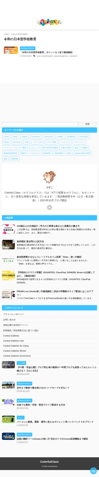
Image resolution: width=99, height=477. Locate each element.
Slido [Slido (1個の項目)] (26, 146)
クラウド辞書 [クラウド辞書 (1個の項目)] (51, 146)
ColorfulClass (49, 468)
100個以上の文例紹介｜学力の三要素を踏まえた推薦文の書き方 (50, 229)
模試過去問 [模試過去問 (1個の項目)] (59, 157)
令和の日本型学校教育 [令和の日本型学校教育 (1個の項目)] (49, 151)
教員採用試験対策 (78, 56)
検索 (87, 127)
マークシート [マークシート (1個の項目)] (9, 151)
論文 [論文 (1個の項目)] (5, 162)
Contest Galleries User (13, 344)
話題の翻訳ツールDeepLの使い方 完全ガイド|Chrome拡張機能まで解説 (54, 446)
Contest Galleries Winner (14, 354)
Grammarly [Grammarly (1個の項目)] (48, 140)
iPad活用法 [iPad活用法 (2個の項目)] (84, 140)
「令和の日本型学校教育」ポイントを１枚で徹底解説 (59, 52)
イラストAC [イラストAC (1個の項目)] (37, 146)
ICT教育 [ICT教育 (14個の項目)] (60, 140)
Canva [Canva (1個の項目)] (6, 140)
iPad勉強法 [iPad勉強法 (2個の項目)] (71, 140)
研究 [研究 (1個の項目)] (69, 157)
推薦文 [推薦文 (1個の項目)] (85, 151)
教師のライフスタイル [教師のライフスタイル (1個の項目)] (29, 157)
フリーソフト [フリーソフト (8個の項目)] (79, 146)
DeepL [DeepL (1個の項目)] (15, 140)
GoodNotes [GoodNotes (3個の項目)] (36, 140)
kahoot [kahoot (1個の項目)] (6, 146)
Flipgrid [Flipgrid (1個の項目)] (24, 140)
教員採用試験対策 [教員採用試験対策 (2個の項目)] (10, 157)
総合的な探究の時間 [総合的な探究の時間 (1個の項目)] (82, 157)
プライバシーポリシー (13, 318)
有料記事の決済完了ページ (15, 328)
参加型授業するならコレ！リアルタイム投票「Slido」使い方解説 (51, 260)
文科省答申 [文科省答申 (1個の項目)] (46, 157)
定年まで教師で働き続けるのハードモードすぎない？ (45, 391)
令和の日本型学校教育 (58, 56)
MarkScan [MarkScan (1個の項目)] (17, 146)
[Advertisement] (48, 106)
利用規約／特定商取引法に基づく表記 (20, 334)
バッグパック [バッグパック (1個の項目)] (65, 146)
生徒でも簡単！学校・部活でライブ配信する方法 (42, 408)
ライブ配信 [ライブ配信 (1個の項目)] (22, 151)
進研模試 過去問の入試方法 (31, 245)
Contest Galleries (11, 339)
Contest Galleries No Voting (16, 349)
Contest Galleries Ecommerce (17, 359)
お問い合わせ (9, 323)
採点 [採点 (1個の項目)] (76, 151)
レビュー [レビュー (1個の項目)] (34, 151)
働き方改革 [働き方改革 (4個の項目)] (66, 151)
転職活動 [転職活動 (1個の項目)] (14, 162)
